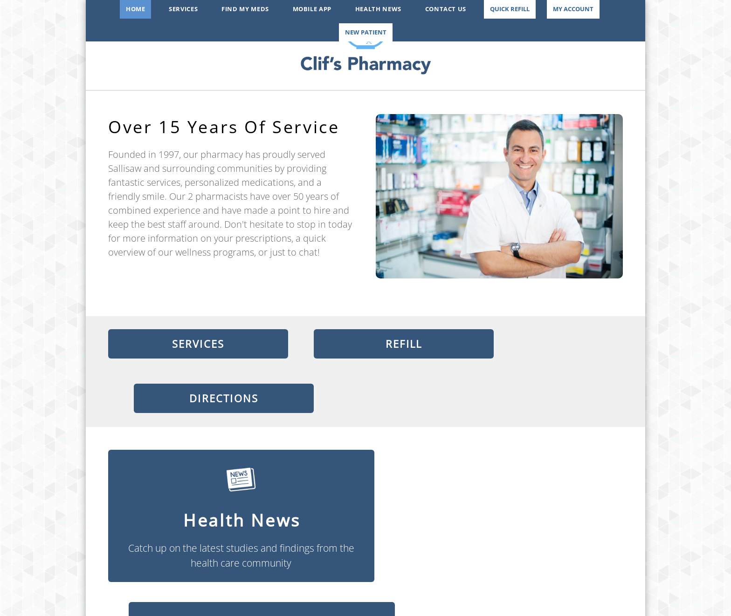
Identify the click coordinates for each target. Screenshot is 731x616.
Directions (545, 345)
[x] (198, 570)
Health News (378, 9)
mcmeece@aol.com (365, 587)
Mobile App (312, 9)
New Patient (365, 32)
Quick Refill (510, 9)
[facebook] (174, 570)
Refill (365, 345)
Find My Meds (245, 9)
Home (135, 9)
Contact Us (446, 9)
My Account (573, 9)
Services (183, 9)
